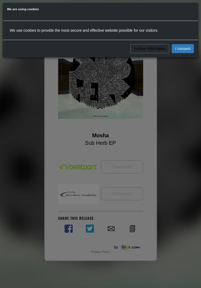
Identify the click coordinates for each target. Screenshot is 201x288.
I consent (183, 48)
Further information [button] (150, 48)
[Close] (192, 14)
